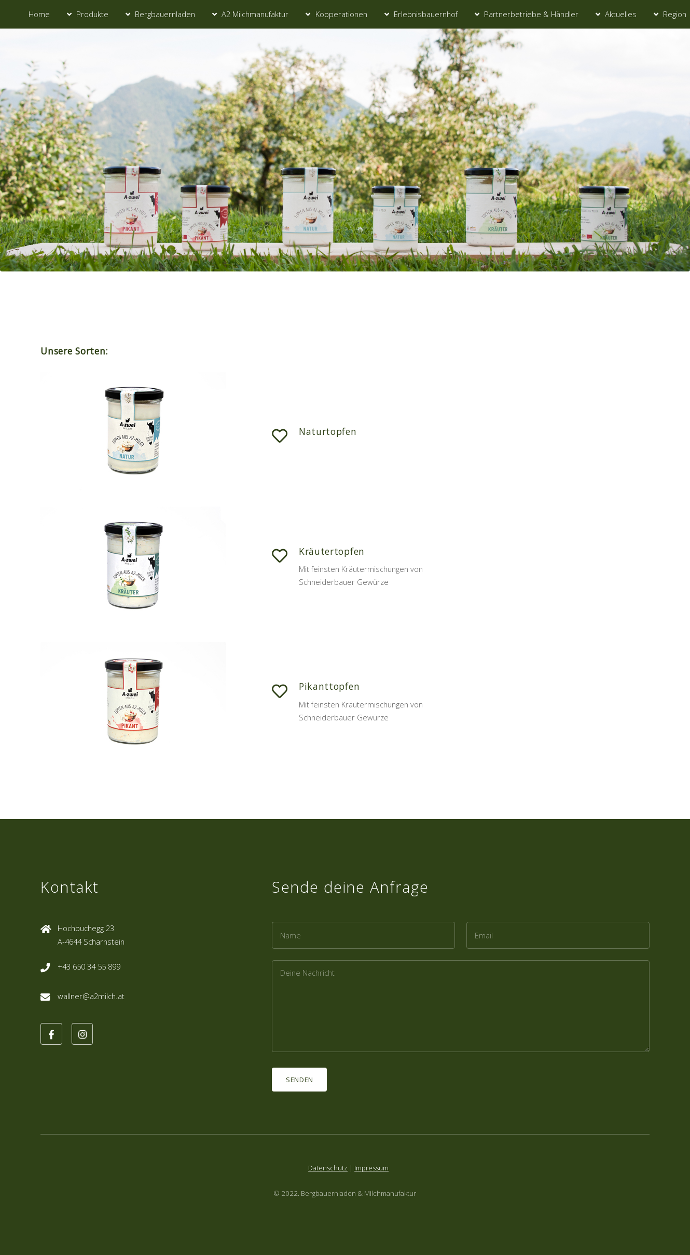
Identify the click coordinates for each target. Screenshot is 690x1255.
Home (39, 14)
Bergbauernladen (165, 14)
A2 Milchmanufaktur (255, 14)
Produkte (92, 14)
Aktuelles (621, 14)
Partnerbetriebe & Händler (531, 14)
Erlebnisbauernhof (426, 14)
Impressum (371, 1167)
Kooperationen (341, 14)
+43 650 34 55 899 (89, 966)
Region (674, 14)
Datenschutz (328, 1167)
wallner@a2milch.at (91, 996)
